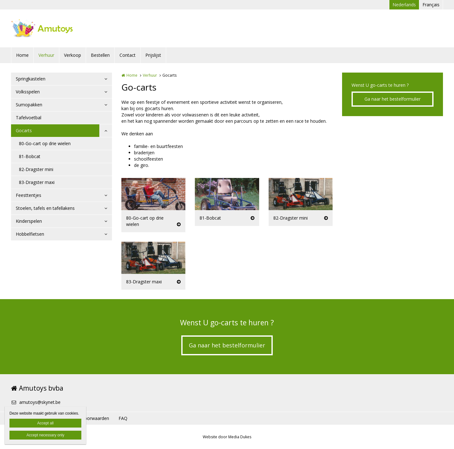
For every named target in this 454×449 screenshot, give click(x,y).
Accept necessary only (45, 435)
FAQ (123, 418)
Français (430, 5)
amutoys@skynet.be (36, 402)
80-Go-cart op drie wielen (45, 143)
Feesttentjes (28, 195)
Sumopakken (29, 105)
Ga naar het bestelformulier (392, 99)
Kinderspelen (29, 221)
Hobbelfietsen (30, 234)
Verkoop (72, 55)
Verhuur (46, 55)
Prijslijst (153, 55)
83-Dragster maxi (37, 182)
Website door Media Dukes (227, 437)
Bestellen (100, 55)
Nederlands (404, 5)
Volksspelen (28, 92)
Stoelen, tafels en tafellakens (45, 208)
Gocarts (24, 130)
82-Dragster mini (36, 169)
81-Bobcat (29, 156)
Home (22, 55)
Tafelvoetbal (28, 118)
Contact (127, 55)
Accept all (45, 423)
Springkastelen (30, 79)
